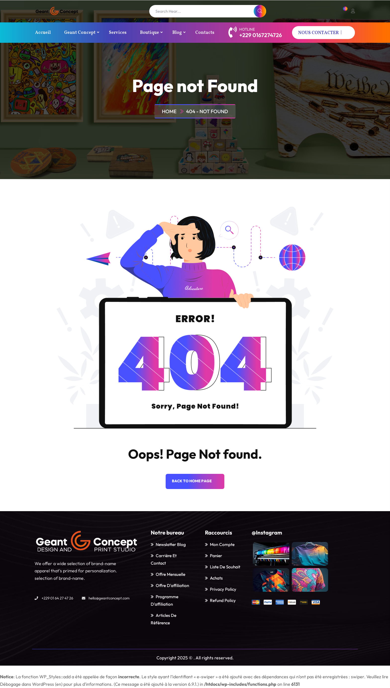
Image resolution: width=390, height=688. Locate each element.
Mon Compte (222, 544)
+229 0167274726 (260, 35)
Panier (216, 555)
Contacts (204, 33)
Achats (216, 578)
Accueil (43, 33)
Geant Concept (80, 33)
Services (118, 33)
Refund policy (223, 600)
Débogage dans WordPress (27, 684)
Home (170, 111)
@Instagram (267, 532)
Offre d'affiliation (172, 585)
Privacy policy (223, 589)
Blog (177, 33)
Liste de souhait (225, 566)
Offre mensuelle (170, 574)
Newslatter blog (171, 544)
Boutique (149, 33)
